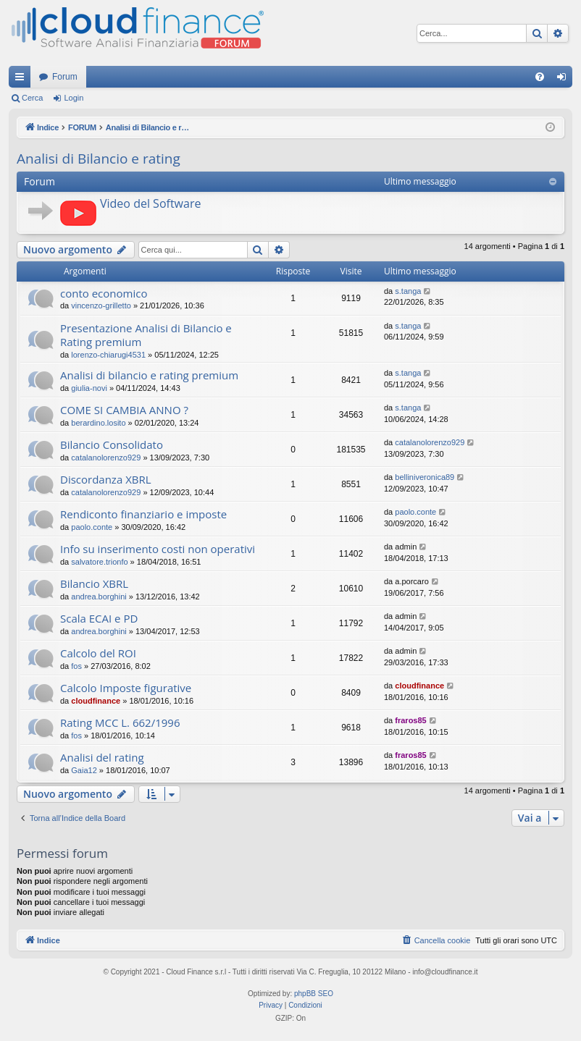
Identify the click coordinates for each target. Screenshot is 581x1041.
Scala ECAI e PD (99, 618)
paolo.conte (91, 527)
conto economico (103, 293)
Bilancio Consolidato (111, 444)
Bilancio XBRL (94, 583)
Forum (65, 77)
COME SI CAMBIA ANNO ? (124, 410)
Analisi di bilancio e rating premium (149, 375)
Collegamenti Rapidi (22, 80)
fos (76, 666)
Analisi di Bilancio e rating (98, 158)
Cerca (32, 97)
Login (73, 97)
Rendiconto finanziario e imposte (143, 514)
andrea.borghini (98, 596)
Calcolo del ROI (98, 653)
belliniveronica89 (424, 477)
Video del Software (150, 203)
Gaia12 (83, 770)
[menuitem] (540, 77)
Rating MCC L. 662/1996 (120, 722)
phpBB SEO (313, 994)
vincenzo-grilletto (101, 305)
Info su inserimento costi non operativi (157, 548)
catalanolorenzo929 (106, 457)
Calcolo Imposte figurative (125, 687)
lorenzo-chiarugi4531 (108, 354)
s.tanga (408, 291)
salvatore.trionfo (99, 561)
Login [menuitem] (564, 80)
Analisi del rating (102, 757)
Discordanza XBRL (105, 479)
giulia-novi (89, 388)
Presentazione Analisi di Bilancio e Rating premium (146, 335)
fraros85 (410, 720)
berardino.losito (98, 422)
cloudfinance (95, 700)
